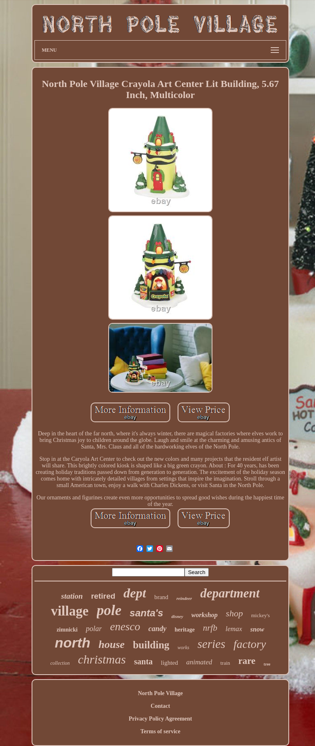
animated (199, 662)
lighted (169, 662)
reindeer (184, 598)
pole (109, 610)
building (151, 644)
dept (134, 593)
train (225, 663)
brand (161, 597)
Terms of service (160, 731)
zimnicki (67, 630)
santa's (146, 612)
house (111, 644)
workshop (205, 614)
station (72, 596)
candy (157, 629)
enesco (125, 626)
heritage (185, 630)
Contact (160, 706)
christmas (102, 659)
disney (177, 616)
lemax (234, 629)
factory (249, 644)
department (230, 593)
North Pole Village (160, 693)
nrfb (210, 628)
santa (143, 661)
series (212, 643)
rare (247, 661)
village (70, 611)
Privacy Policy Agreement (160, 719)
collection (60, 663)
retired (103, 596)
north (72, 642)
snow (257, 629)
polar (94, 629)
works (183, 647)
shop (234, 613)
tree (267, 664)
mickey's (260, 615)
